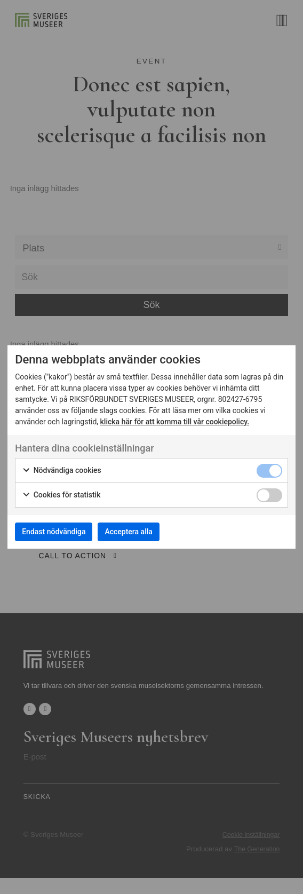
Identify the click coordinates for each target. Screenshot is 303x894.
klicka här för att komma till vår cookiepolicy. (175, 421)
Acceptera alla (128, 531)
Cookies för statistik (61, 495)
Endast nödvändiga (53, 531)
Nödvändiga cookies (61, 471)
